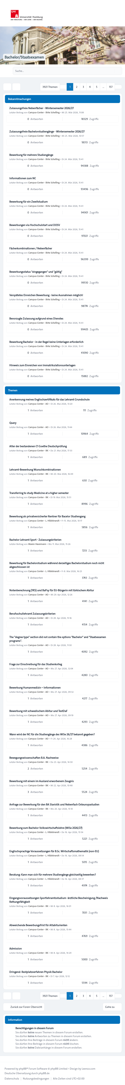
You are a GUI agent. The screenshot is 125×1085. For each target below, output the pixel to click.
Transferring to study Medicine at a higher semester (39, 493)
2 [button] (76, 87)
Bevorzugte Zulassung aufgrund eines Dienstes (36, 318)
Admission (15, 948)
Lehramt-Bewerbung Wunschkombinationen (35, 470)
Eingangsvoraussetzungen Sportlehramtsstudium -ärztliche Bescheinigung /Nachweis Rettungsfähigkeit (58, 900)
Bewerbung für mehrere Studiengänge (31, 155)
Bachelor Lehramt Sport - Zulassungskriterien (35, 540)
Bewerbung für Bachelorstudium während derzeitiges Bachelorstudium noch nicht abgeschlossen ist (56, 565)
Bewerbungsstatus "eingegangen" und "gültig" (35, 272)
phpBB (22, 1069)
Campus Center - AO (38, 403)
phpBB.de (44, 1073)
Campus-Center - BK (38, 450)
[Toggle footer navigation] (4, 1058)
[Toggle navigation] (120, 13)
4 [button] (90, 87)
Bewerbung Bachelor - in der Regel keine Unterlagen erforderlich (46, 342)
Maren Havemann (37, 544)
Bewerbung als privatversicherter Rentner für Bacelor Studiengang (47, 516)
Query (12, 423)
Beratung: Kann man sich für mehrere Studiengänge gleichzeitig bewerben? (52, 875)
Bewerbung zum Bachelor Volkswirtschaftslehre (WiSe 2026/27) (45, 828)
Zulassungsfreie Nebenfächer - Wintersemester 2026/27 (41, 108)
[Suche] (111, 71)
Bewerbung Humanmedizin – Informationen (35, 688)
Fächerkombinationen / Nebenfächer (30, 248)
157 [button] (110, 87)
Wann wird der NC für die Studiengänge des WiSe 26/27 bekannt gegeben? (52, 734)
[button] (118, 87)
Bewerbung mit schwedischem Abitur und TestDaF (38, 711)
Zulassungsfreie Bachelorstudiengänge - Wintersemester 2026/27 (46, 131)
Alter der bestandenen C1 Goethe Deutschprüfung (38, 446)
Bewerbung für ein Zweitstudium (28, 202)
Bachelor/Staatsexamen (24, 57)
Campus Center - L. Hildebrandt (43, 520)
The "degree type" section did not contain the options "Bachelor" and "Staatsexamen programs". (57, 639)
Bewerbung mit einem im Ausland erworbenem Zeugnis (41, 781)
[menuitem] (12, 1078)
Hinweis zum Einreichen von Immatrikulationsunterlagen (42, 365)
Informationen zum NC (22, 178)
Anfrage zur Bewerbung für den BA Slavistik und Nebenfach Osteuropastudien (54, 804)
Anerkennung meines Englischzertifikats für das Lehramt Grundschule (49, 399)
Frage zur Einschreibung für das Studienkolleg (35, 664)
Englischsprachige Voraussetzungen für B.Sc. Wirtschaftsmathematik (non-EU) (54, 851)
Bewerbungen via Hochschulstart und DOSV (34, 225)
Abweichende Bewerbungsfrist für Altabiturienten (38, 925)
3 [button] (83, 87)
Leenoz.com (88, 1069)
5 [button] (96, 87)
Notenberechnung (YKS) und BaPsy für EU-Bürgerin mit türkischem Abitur (51, 590)
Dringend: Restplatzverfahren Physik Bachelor (35, 972)
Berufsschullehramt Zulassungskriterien (32, 614)
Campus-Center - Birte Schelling (43, 112)
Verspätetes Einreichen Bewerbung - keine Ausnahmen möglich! (46, 295)
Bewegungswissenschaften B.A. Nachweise (33, 758)
